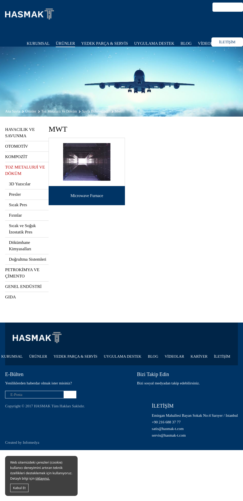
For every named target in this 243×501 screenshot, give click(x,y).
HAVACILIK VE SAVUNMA (20, 132)
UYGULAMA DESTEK (154, 43)
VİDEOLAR (208, 43)
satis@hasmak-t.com (168, 429)
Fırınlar (15, 215)
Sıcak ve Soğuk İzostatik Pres (22, 228)
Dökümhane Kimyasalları (20, 245)
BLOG (186, 43)
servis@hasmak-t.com (169, 435)
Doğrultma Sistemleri (27, 259)
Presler (15, 194)
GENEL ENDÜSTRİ (23, 286)
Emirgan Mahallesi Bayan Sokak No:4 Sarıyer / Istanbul (195, 415)
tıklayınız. (42, 478)
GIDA (10, 297)
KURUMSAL (38, 43)
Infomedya (31, 442)
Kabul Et (19, 487)
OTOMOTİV (16, 146)
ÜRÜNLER (65, 43)
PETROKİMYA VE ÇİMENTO (22, 273)
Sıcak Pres (18, 204)
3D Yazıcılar (20, 184)
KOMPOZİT (16, 156)
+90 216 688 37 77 (166, 422)
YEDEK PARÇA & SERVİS (104, 43)
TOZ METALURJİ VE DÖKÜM (25, 170)
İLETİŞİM (227, 42)
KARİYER (199, 356)
